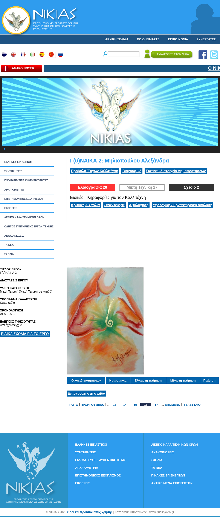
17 (156, 404)
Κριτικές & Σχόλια (85, 205)
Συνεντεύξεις (114, 205)
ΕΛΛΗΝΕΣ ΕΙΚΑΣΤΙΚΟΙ (18, 162)
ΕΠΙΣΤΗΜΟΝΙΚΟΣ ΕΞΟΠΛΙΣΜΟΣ (23, 198)
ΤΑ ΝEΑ (9, 244)
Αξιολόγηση (138, 205)
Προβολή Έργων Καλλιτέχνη (94, 171)
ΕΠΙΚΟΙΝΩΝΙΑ (178, 39)
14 (125, 404)
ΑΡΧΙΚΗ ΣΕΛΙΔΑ (116, 39)
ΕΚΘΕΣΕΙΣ (10, 208)
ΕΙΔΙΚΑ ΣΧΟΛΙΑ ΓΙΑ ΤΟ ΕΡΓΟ (25, 334)
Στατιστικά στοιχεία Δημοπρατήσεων (176, 171)
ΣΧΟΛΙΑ (9, 254)
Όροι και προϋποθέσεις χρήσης (89, 512)
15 (135, 404)
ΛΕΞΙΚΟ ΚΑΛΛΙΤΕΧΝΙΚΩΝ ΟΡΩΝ (24, 217)
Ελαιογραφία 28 (92, 187)
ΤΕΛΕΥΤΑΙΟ (192, 404)
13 (114, 404)
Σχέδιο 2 (191, 187)
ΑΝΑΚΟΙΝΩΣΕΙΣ (14, 235)
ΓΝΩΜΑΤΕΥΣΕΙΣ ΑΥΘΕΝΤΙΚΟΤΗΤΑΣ (26, 180)
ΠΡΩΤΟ (72, 404)
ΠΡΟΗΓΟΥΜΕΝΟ (93, 404)
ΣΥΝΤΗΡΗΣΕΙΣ (13, 171)
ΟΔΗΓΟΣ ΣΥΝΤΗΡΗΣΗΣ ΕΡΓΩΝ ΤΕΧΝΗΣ (28, 226)
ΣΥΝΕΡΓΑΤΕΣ (206, 39)
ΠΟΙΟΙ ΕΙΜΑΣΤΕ (148, 39)
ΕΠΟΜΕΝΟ (172, 404)
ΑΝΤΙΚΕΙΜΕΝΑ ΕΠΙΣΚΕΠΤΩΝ (171, 483)
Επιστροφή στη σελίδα (86, 393)
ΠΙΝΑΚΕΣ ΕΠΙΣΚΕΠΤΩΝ (168, 475)
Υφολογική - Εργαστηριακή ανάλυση (182, 205)
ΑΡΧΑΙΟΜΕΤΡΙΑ (14, 189)
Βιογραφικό (131, 171)
